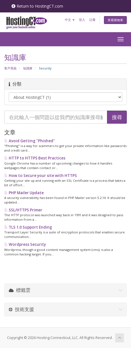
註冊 (92, 19)
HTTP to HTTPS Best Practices (34, 158)
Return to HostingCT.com (37, 6)
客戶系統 (10, 68)
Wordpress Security (25, 244)
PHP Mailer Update (24, 192)
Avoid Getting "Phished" (29, 140)
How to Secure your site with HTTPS (40, 175)
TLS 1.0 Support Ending (28, 227)
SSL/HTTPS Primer (23, 210)
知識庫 (27, 68)
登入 (82, 19)
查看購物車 (115, 20)
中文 (70, 19)
